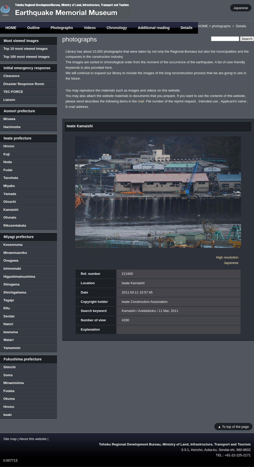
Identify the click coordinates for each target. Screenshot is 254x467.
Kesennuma (13, 245)
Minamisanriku (15, 253)
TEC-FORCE (13, 92)
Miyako (9, 186)
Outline (33, 28)
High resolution (227, 257)
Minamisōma (13, 383)
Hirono (8, 146)
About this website (33, 439)
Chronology (117, 28)
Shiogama (11, 284)
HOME (10, 28)
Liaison (9, 100)
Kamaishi (10, 210)
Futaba (9, 391)
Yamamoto (11, 348)
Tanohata (10, 178)
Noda (7, 162)
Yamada (9, 194)
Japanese (241, 8)
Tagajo (8, 300)
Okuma (9, 399)
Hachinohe (11, 127)
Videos (90, 28)
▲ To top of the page (233, 426)
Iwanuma (10, 332)
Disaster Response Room (23, 84)
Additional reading (154, 28)
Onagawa (10, 260)
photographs (221, 26)
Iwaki (7, 415)
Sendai (9, 316)
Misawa (9, 119)
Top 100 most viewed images (26, 57)
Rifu (6, 308)
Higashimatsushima (19, 276)
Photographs (62, 28)
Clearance (11, 76)
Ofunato (9, 217)
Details (187, 28)
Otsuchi (9, 202)
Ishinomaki (12, 268)
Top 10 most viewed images (25, 49)
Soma (7, 375)
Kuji (6, 154)
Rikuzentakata (14, 225)
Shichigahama (14, 292)
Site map (10, 439)
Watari (8, 340)
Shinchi (9, 367)
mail (141, 101)
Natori (8, 324)
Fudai (7, 170)
